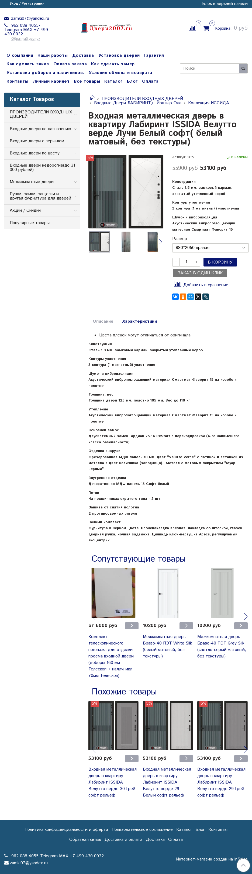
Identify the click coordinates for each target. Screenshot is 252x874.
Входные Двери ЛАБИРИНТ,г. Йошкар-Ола (137, 103)
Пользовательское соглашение (142, 829)
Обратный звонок (25, 39)
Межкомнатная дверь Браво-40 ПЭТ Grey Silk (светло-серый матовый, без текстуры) (221, 646)
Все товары (87, 81)
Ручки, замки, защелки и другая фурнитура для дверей (40, 196)
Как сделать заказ (27, 64)
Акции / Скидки (25, 210)
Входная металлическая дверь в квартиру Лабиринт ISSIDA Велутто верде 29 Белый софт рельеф (167, 782)
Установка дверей (119, 55)
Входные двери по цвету (35, 153)
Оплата (150, 81)
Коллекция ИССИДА (208, 103)
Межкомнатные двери (32, 182)
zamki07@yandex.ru (29, 18)
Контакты (17, 81)
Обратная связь (85, 839)
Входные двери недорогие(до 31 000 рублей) (42, 167)
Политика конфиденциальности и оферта (66, 829)
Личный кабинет (51, 81)
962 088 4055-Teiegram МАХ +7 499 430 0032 (26, 29)
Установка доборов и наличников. (45, 73)
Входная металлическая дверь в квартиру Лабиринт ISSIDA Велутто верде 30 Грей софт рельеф (112, 782)
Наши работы (52, 55)
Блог (132, 81)
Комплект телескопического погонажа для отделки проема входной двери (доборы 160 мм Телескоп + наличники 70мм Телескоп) (111, 656)
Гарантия (154, 55)
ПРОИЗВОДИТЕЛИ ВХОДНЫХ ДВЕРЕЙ (142, 99)
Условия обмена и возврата (120, 73)
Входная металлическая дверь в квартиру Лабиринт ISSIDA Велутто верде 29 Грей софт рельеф (221, 782)
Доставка (83, 55)
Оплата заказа (70, 64)
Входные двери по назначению (40, 129)
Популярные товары (30, 223)
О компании (19, 55)
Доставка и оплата (123, 839)
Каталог (113, 81)
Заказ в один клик (200, 273)
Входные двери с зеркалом (37, 141)
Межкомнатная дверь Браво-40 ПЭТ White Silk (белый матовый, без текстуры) (167, 646)
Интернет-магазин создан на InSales (212, 859)
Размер (179, 239)
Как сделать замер (113, 64)
